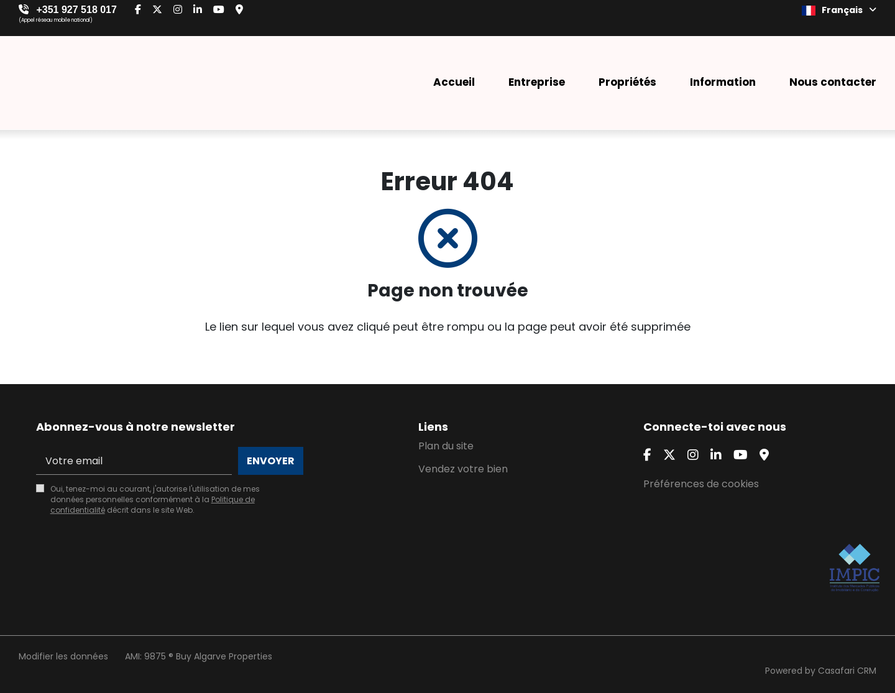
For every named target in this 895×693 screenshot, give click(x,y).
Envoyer (271, 461)
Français (839, 10)
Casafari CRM (847, 670)
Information (723, 82)
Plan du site (446, 446)
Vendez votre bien (463, 469)
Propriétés (627, 82)
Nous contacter (832, 82)
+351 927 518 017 (76, 9)
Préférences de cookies (701, 484)
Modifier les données (63, 656)
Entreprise (536, 82)
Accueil (454, 82)
